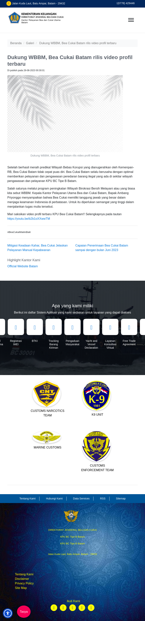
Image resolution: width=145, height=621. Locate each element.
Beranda (16, 43)
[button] (8, 613)
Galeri (30, 43)
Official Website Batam (22, 266)
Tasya (24, 611)
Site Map (21, 587)
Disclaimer (22, 578)
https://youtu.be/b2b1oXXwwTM (28, 218)
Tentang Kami (24, 574)
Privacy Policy (24, 583)
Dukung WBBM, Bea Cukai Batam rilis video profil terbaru (77, 43)
